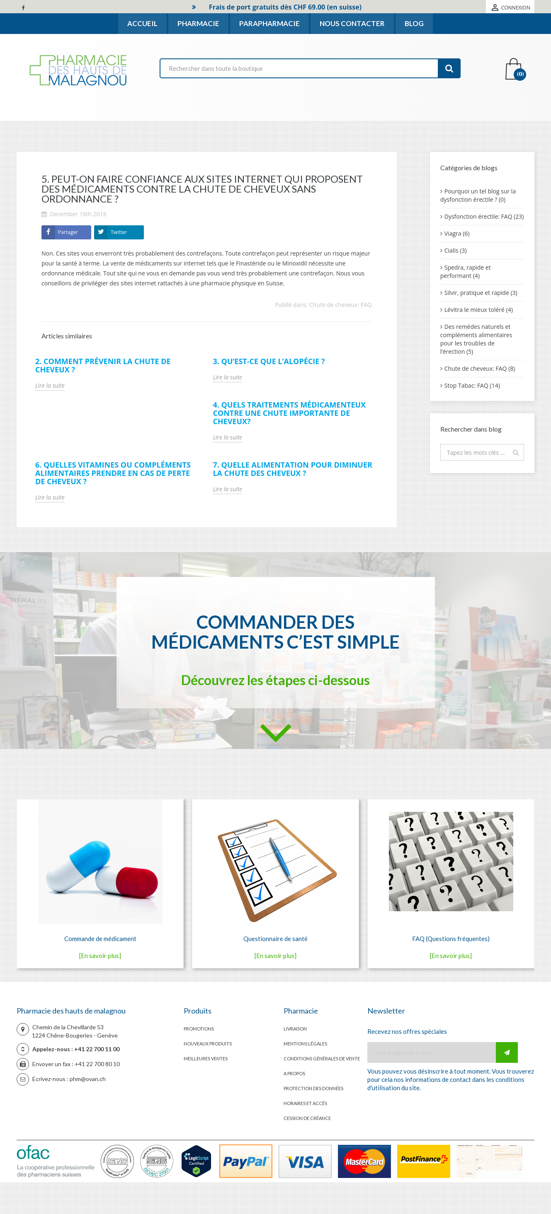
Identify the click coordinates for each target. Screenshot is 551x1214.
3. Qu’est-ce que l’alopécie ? (269, 361)
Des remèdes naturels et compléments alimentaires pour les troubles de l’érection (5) (476, 339)
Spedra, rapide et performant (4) (465, 271)
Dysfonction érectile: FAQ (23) (484, 216)
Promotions (199, 1028)
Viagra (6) (457, 233)
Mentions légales (305, 1043)
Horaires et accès (305, 1103)
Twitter (119, 232)
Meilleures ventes (206, 1058)
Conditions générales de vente (322, 1058)
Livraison (295, 1028)
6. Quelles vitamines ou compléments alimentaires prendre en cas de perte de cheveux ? (113, 473)
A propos (294, 1073)
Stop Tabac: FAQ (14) (472, 385)
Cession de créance (307, 1118)
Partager (68, 232)
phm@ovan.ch (88, 1078)
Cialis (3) (455, 250)
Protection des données (313, 1088)
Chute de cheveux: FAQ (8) (479, 368)
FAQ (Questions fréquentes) (451, 938)
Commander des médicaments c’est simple (275, 631)
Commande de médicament (100, 938)
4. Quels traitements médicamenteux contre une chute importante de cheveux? (289, 413)
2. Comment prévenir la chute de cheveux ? (103, 365)
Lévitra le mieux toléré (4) (478, 310)
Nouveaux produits (208, 1043)
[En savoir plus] (100, 955)
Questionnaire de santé (275, 938)
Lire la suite (50, 385)
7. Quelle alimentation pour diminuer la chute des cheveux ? (292, 469)
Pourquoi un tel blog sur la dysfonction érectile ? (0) (478, 195)
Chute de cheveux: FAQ (340, 305)
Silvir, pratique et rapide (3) (480, 293)
